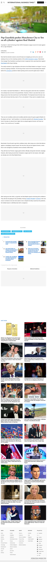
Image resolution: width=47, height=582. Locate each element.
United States (30, 561)
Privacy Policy (21, 559)
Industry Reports (13, 575)
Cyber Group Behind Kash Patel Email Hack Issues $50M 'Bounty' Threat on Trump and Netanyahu (34, 543)
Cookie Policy (21, 561)
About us (20, 554)
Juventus (38, 198)
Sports (2, 571)
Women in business (13, 567)
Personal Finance (4, 563)
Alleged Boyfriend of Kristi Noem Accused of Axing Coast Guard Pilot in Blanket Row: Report (34, 482)
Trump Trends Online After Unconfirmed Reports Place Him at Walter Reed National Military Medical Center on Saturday (11, 441)
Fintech (11, 573)
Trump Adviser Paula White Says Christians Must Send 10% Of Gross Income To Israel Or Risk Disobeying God (34, 523)
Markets (2, 557)
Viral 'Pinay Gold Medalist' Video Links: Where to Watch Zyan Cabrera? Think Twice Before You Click (11, 380)
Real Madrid (4, 63)
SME (2, 561)
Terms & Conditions (22, 557)
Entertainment (3, 567)
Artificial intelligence (13, 565)
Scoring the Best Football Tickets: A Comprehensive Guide (11, 263)
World (2, 554)
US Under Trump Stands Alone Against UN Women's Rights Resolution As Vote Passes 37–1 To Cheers (11, 462)
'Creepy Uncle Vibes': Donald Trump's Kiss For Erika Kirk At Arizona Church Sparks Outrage (11, 543)
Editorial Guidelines (34, 289)
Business (2, 559)
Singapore (30, 557)
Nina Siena (4, 50)
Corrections (21, 563)
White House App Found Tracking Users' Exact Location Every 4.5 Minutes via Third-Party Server (34, 380)
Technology (3, 565)
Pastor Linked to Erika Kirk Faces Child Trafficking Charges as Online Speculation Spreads (34, 360)
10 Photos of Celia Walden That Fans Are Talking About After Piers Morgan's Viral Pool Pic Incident (34, 421)
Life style (2, 569)
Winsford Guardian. (38, 119)
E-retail (11, 554)
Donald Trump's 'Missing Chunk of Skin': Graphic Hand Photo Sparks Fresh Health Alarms (10, 401)
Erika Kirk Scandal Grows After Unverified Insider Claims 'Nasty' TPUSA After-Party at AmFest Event (11, 482)
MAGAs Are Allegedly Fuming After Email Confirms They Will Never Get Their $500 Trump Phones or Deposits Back (10, 360)
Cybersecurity (12, 563)
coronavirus (9, 70)
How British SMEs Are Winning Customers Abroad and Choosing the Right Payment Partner (12, 271)
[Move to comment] (45, 52)
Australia (29, 554)
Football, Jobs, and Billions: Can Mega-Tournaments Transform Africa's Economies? (11, 279)
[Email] (42, 52)
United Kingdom (31, 559)
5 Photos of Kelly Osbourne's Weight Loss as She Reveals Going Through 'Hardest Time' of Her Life (11, 502)
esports (11, 569)
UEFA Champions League (31, 59)
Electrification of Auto (13, 559)
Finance (11, 561)
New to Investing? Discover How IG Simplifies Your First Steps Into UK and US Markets (34, 264)
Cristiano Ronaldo (30, 198)
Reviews (2, 573)
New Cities (12, 571)
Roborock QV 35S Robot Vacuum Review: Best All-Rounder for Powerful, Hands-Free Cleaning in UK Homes (34, 272)
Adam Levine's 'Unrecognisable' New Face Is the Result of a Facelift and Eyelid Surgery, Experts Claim (34, 502)
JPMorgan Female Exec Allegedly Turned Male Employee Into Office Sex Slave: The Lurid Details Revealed (11, 523)
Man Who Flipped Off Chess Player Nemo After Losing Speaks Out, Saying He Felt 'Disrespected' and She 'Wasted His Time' (10, 421)
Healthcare (12, 557)
